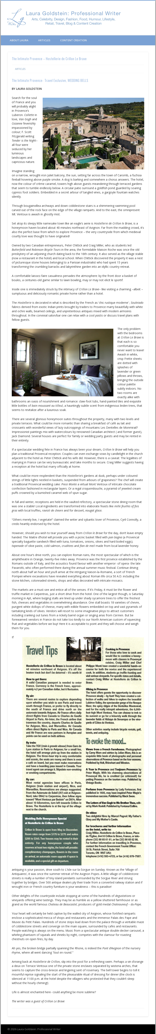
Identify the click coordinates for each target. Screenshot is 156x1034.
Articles (44, 40)
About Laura (19, 40)
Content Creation (73, 40)
